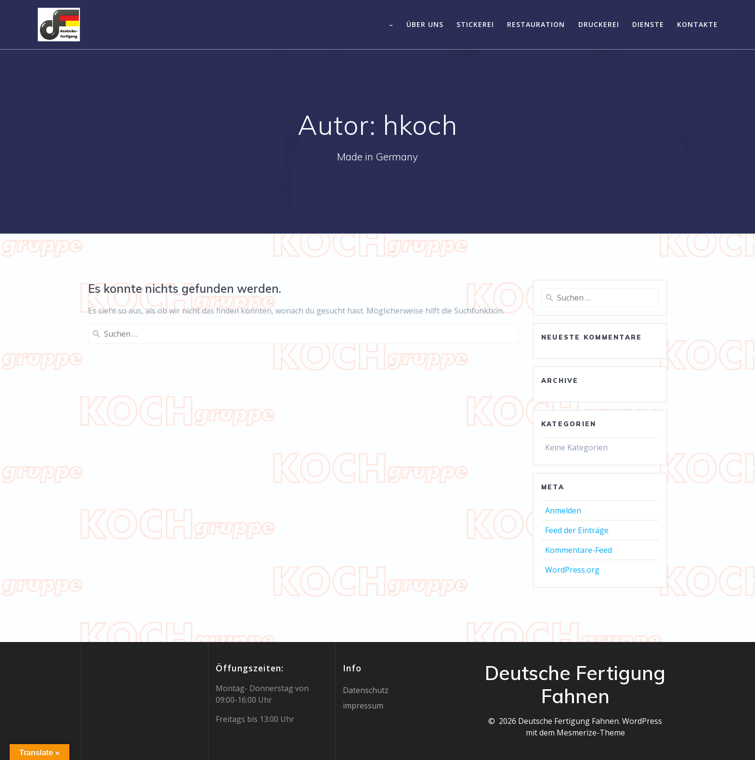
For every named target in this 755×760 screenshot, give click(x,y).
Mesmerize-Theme (591, 732)
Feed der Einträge (577, 530)
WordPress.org (572, 569)
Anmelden (563, 510)
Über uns (424, 24)
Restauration (536, 24)
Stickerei (475, 24)
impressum (363, 705)
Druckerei (598, 24)
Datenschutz (366, 690)
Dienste (648, 24)
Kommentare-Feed (578, 550)
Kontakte (697, 24)
